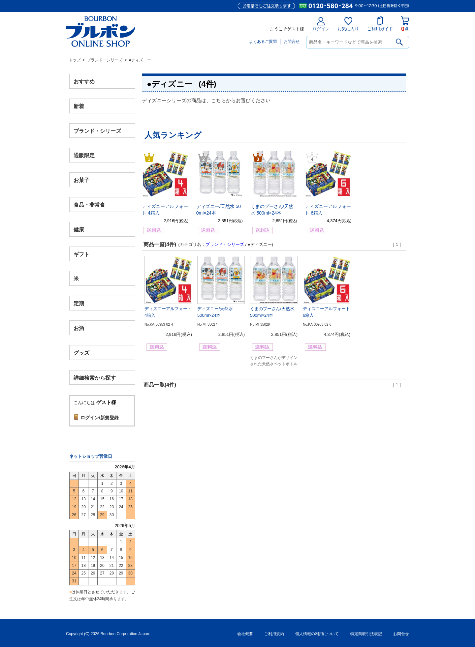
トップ (74, 60)
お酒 (79, 328)
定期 (79, 303)
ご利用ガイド (380, 23)
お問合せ (292, 41)
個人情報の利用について (317, 634)
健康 (79, 229)
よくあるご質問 (263, 41)
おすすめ (84, 81)
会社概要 (245, 634)
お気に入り (348, 24)
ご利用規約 (274, 634)
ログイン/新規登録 (99, 417)
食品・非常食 (89, 205)
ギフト (81, 254)
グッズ (81, 352)
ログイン (321, 24)
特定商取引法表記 (366, 634)
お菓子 (81, 180)
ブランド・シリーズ (104, 60)
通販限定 (84, 155)
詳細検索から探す (95, 377)
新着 (79, 106)
